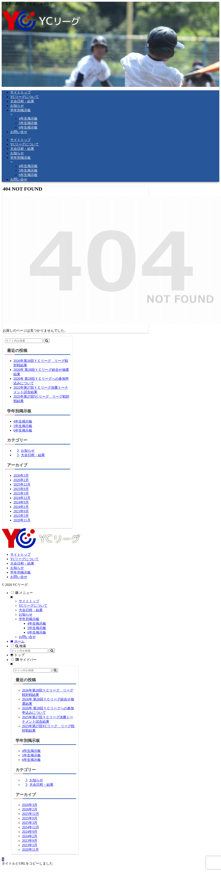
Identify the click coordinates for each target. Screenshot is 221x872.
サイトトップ (20, 554)
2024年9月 (21, 502)
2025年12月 (22, 484)
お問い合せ (18, 577)
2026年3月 (21, 475)
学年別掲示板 (20, 572)
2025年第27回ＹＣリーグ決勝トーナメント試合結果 (40, 390)
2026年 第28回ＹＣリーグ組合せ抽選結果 (41, 372)
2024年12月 (22, 498)
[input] (24, 340)
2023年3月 (21, 516)
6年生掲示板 (22, 430)
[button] (46, 340)
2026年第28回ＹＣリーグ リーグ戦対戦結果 (40, 363)
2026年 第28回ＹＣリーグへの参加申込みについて (41, 381)
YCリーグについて (24, 559)
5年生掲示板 (22, 426)
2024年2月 (21, 507)
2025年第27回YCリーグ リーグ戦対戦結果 (41, 399)
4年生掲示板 (22, 421)
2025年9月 (21, 489)
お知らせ (28, 450)
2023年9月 (21, 511)
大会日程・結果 (33, 455)
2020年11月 (21, 520)
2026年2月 (21, 480)
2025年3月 (21, 493)
